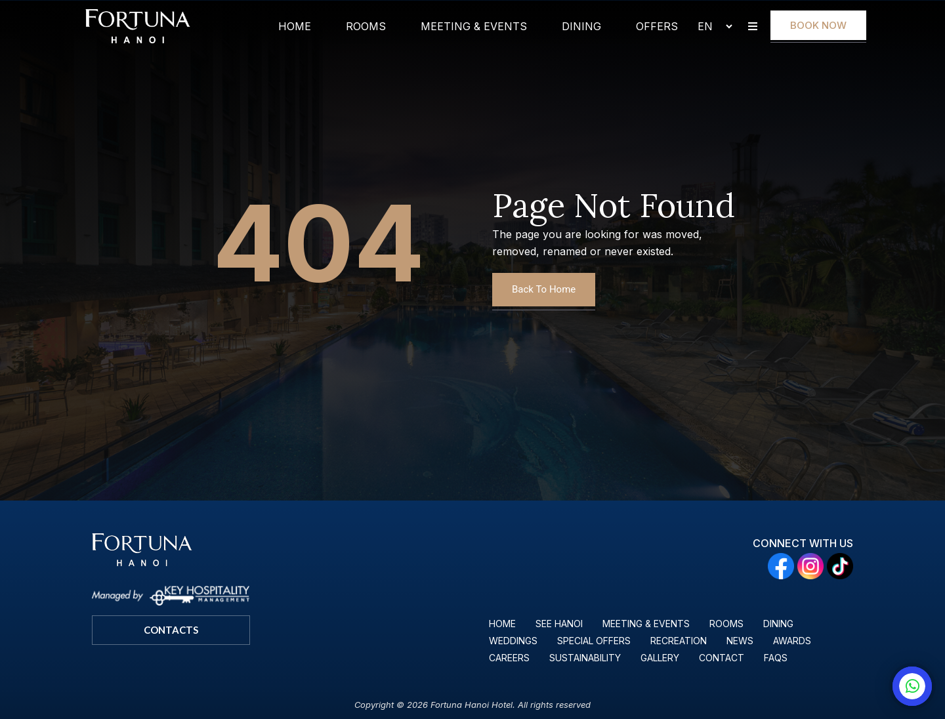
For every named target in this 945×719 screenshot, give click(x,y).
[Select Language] (709, 26)
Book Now (818, 25)
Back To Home (544, 289)
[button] (752, 26)
